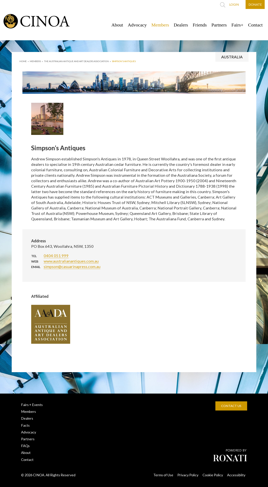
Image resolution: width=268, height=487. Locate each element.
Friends (200, 24)
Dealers (181, 24)
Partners (219, 24)
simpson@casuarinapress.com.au (72, 266)
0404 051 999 (56, 255)
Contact (255, 24)
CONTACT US (231, 406)
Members (160, 24)
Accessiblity (236, 475)
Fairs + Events (32, 405)
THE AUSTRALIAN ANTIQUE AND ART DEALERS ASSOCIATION (76, 61)
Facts (25, 425)
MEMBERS (35, 61)
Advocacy (137, 24)
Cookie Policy (213, 475)
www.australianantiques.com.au (71, 261)
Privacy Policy (187, 475)
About (117, 24)
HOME (23, 61)
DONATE (255, 4)
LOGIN (234, 4)
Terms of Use (163, 475)
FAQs (25, 446)
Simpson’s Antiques (124, 61)
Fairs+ (237, 24)
